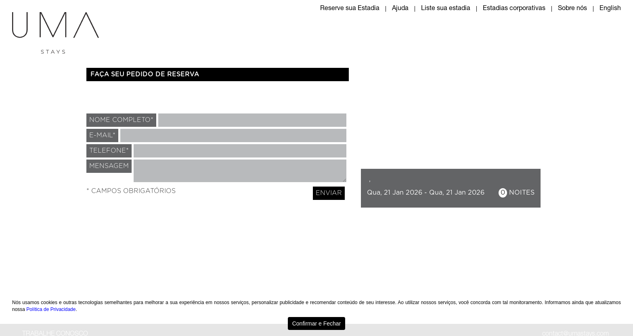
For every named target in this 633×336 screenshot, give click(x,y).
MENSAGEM (109, 166)
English (610, 9)
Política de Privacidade (50, 309)
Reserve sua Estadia (349, 9)
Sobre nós (572, 9)
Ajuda (400, 9)
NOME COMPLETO (121, 120)
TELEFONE (109, 150)
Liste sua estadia (445, 9)
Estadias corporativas (514, 9)
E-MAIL (102, 135)
